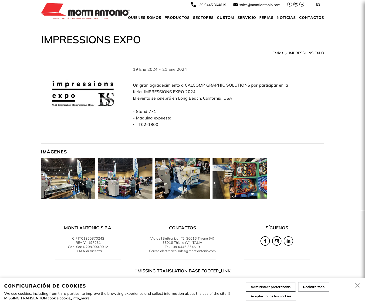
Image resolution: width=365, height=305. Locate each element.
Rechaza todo (313, 287)
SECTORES (203, 17)
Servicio (246, 17)
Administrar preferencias (271, 287)
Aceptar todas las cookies (271, 296)
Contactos (311, 17)
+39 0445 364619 (211, 5)
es (318, 4)
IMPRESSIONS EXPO (306, 53)
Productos (177, 17)
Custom (225, 17)
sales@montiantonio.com (259, 5)
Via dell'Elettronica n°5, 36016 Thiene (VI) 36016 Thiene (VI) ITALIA (182, 240)
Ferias (266, 17)
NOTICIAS (286, 17)
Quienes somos (144, 17)
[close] (357, 285)
